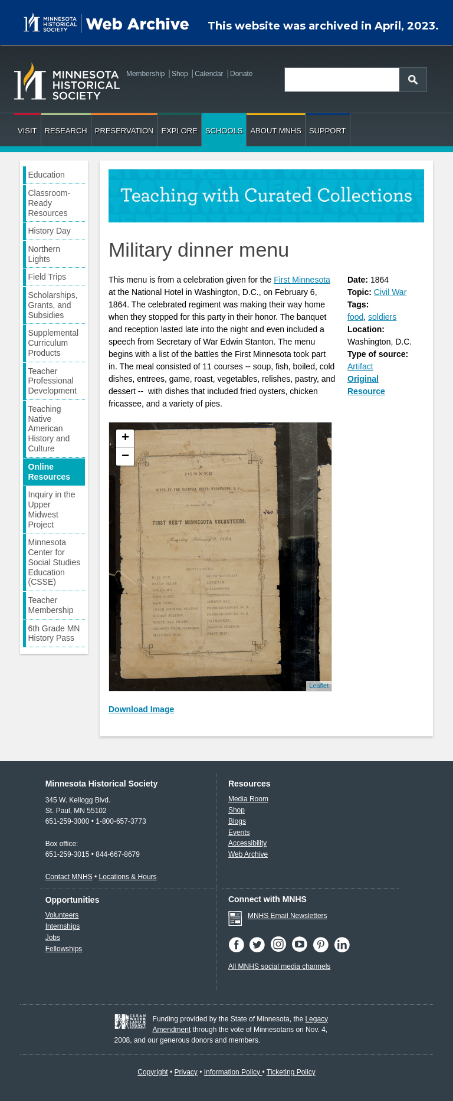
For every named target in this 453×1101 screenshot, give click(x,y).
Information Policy (233, 1072)
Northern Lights (44, 254)
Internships (62, 926)
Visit (27, 130)
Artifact (360, 366)
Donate (241, 74)
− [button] (125, 457)
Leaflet (319, 685)
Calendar (209, 74)
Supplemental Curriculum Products (53, 343)
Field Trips (47, 276)
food (355, 317)
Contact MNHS (69, 877)
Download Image (141, 709)
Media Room (248, 799)
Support (327, 130)
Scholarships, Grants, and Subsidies (53, 305)
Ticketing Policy (291, 1072)
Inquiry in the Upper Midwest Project (52, 509)
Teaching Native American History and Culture (49, 428)
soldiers (382, 317)
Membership (145, 74)
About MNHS (275, 130)
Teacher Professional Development (52, 381)
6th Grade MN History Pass (54, 633)
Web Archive (248, 854)
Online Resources (49, 471)
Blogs (237, 821)
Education (46, 174)
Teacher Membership (51, 605)
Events (239, 832)
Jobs (52, 937)
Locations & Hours (128, 877)
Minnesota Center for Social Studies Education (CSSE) (54, 562)
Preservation (124, 130)
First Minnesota (302, 279)
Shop (180, 74)
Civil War (390, 292)
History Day (49, 230)
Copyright (152, 1072)
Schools (224, 130)
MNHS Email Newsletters (287, 916)
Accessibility (247, 843)
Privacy (186, 1072)
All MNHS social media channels (279, 966)
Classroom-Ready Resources (49, 203)
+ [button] (125, 438)
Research (66, 130)
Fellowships (64, 949)
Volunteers (62, 915)
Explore (179, 130)
